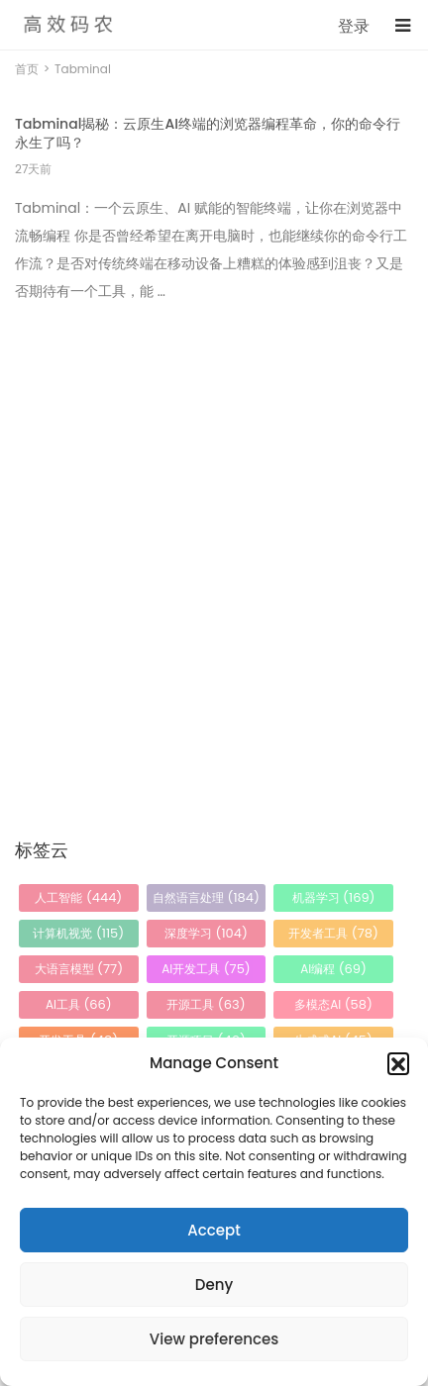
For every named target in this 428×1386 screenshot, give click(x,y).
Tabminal (82, 68)
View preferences (214, 1339)
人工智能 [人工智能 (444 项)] (78, 897)
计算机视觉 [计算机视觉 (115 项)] (78, 933)
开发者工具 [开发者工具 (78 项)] (333, 933)
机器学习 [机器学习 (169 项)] (333, 897)
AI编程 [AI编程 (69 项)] (333, 968)
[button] (398, 1063)
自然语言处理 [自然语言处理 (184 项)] (206, 897)
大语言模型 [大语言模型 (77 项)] (79, 968)
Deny (214, 1284)
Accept (213, 1230)
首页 (27, 68)
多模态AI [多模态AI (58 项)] (333, 1004)
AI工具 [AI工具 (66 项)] (79, 1004)
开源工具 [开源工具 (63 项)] (205, 1004)
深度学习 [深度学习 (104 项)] (206, 933)
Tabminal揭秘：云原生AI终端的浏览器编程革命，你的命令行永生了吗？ (207, 133)
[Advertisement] (214, 534)
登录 (354, 26)
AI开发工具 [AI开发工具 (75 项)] (206, 968)
